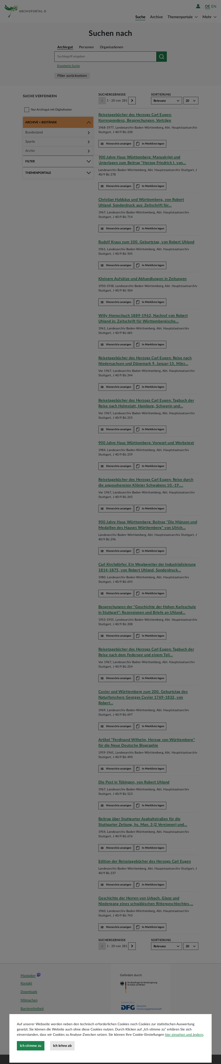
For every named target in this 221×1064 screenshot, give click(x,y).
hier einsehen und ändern (184, 1048)
